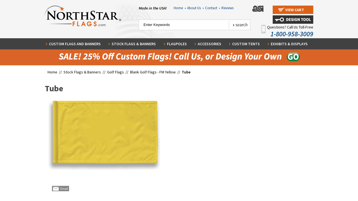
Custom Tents (246, 43)
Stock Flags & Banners (134, 43)
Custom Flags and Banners (75, 43)
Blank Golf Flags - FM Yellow (153, 72)
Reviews (228, 8)
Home (180, 8)
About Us (195, 8)
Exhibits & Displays (289, 43)
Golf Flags (116, 72)
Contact (212, 8)
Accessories (209, 43)
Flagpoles (177, 43)
